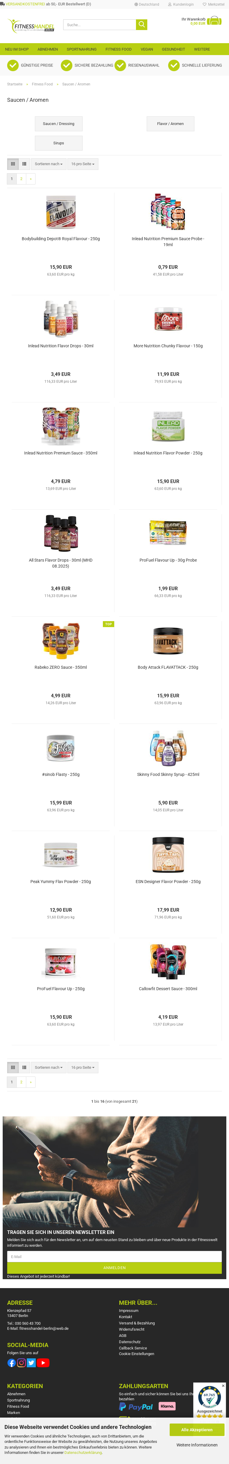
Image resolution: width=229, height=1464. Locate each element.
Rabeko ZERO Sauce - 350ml (61, 667)
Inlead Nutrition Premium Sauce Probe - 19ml (168, 241)
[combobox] (48, 164)
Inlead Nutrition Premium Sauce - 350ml (60, 453)
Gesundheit (173, 49)
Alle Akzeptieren (197, 1429)
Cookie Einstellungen (136, 1353)
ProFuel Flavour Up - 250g (61, 988)
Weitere (202, 49)
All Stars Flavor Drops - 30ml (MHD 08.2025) (60, 563)
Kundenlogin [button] (181, 4)
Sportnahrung (82, 49)
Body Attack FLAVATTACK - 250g (168, 667)
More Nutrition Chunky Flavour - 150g (168, 345)
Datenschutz (129, 1342)
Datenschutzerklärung (83, 1452)
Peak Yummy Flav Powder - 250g (60, 881)
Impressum (128, 1310)
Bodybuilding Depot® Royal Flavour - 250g (61, 238)
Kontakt (125, 1317)
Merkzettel (214, 4)
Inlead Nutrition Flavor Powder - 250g (168, 453)
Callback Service (133, 1348)
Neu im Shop (17, 49)
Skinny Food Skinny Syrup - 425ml (168, 774)
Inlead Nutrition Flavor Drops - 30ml (60, 345)
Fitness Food (119, 49)
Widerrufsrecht (131, 1329)
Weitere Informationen (197, 1445)
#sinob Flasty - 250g (61, 774)
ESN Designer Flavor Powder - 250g (168, 881)
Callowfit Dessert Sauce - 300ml (168, 988)
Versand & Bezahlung (137, 1323)
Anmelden (114, 1267)
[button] (147, 4)
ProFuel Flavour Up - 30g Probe (168, 560)
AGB (122, 1335)
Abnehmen (48, 49)
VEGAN (147, 49)
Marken (13, 1412)
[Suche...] (141, 24)
